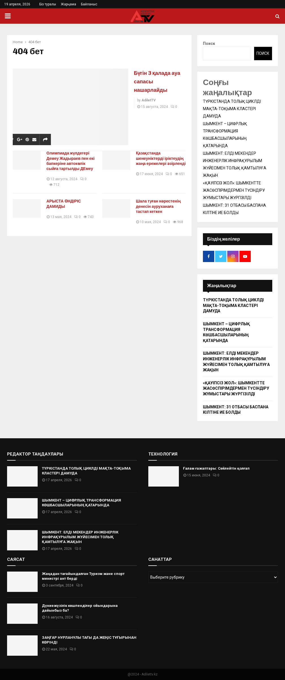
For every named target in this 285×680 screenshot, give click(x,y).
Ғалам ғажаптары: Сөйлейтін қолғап (216, 468)
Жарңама (68, 4)
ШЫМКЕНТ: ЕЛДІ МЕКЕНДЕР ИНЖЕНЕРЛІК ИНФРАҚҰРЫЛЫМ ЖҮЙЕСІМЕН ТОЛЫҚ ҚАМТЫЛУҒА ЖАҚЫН (80, 537)
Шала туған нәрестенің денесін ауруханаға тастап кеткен (160, 206)
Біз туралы (47, 4)
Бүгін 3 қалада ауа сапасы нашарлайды (158, 80)
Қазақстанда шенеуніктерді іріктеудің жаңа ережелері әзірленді (157, 161)
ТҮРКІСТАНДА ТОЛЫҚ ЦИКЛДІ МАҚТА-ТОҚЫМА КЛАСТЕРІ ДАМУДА (232, 108)
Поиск (209, 43)
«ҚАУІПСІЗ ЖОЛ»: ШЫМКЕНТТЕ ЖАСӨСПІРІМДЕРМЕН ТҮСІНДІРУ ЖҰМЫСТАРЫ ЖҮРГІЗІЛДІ (234, 190)
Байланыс (89, 4)
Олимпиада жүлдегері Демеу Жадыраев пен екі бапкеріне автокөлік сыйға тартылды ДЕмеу (72, 161)
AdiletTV (149, 100)
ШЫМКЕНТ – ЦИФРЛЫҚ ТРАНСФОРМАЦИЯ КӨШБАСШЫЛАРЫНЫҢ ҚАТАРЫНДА (81, 502)
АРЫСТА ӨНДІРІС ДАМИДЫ (66, 204)
